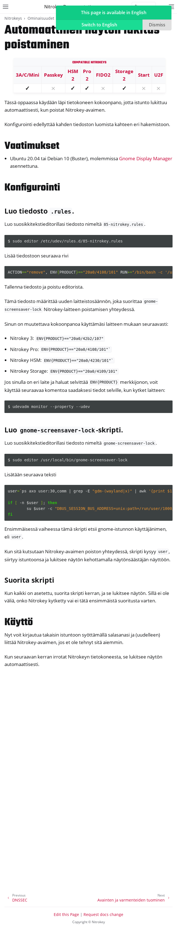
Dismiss (157, 25)
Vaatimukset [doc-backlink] (31, 146)
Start (143, 75)
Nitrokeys (13, 18)
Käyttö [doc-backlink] (18, 622)
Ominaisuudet (41, 18)
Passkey (53, 75)
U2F (158, 75)
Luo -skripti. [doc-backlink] (63, 429)
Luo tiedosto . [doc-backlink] (39, 211)
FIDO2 (103, 75)
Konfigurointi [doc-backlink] (32, 188)
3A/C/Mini (27, 75)
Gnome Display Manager (145, 158)
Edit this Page (66, 914)
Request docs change (103, 914)
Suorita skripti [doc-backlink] (29, 580)
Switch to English (99, 25)
